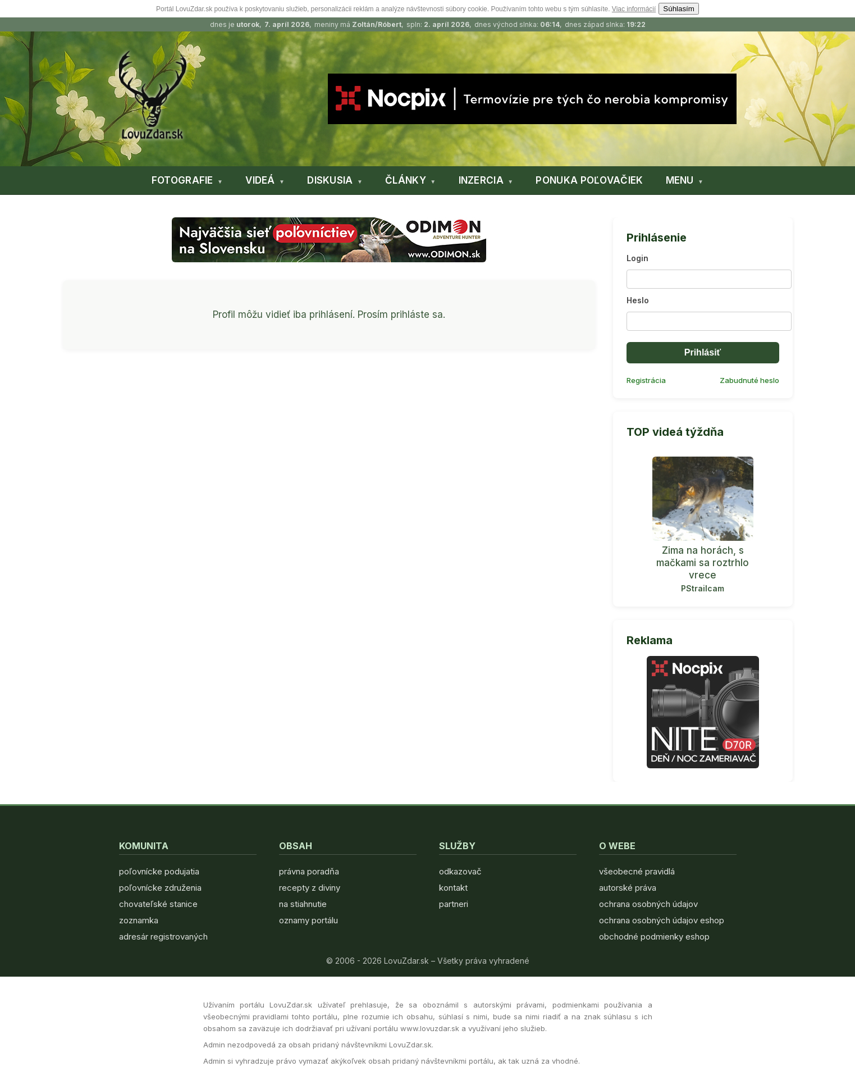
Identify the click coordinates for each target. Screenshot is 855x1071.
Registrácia (646, 380)
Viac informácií (634, 9)
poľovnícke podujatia (159, 871)
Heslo (638, 300)
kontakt (453, 887)
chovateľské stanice (158, 904)
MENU (680, 180)
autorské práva (627, 887)
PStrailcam (702, 588)
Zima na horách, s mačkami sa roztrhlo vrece (702, 563)
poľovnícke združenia (160, 887)
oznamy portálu (308, 920)
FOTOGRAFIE (182, 180)
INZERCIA (481, 180)
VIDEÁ (260, 180)
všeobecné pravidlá (637, 871)
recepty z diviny (309, 887)
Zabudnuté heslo (749, 380)
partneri (453, 904)
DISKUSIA (330, 180)
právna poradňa (309, 871)
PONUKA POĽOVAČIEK (589, 180)
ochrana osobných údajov (648, 904)
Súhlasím (678, 8)
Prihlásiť (702, 352)
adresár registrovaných (163, 936)
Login (637, 258)
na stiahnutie (303, 904)
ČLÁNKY (405, 180)
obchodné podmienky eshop (654, 936)
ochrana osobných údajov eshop (661, 920)
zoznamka (138, 920)
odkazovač (460, 871)
